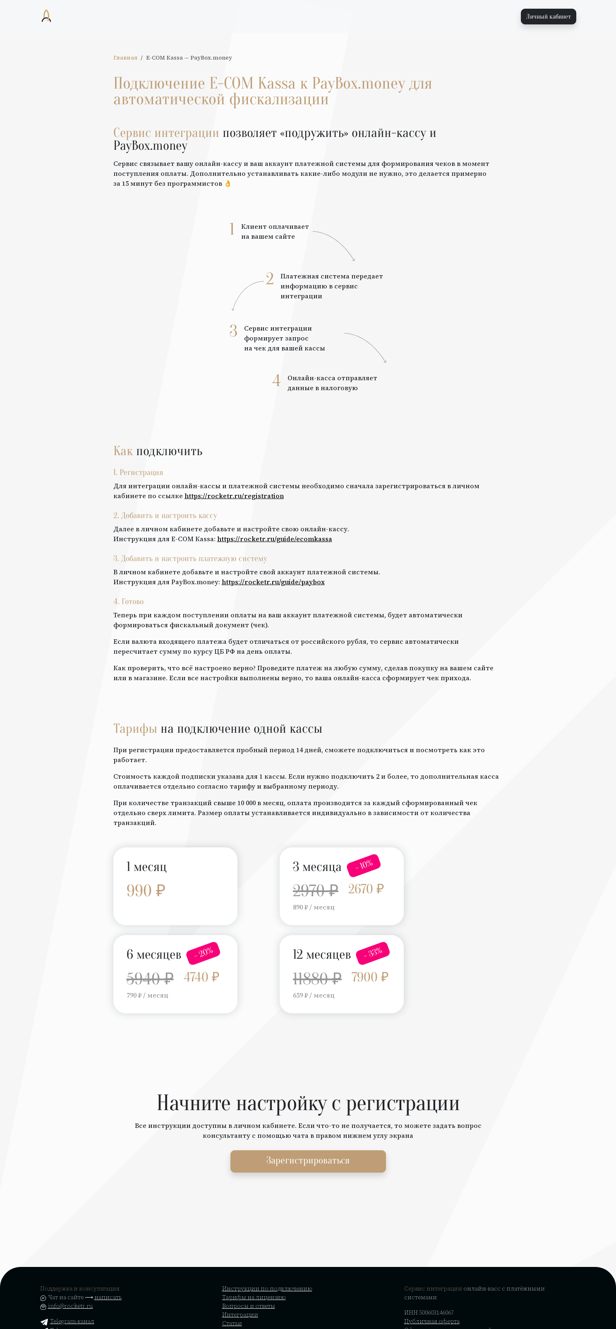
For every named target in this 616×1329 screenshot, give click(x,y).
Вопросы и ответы (248, 1306)
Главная (125, 58)
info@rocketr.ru (70, 1306)
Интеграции (240, 1314)
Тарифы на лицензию (254, 1297)
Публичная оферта (432, 1321)
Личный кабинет (548, 16)
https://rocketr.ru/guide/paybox (273, 581)
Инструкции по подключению (267, 1288)
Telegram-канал (67, 1321)
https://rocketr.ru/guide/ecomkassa (274, 538)
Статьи (232, 1323)
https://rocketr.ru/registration (234, 495)
